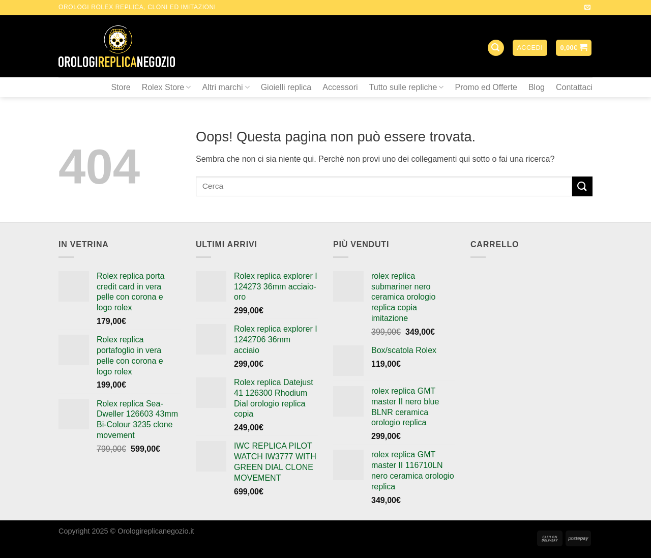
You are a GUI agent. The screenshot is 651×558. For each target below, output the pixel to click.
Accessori (340, 87)
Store (120, 87)
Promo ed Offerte (486, 87)
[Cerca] (496, 48)
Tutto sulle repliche (406, 87)
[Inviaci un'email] (587, 7)
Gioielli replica (286, 87)
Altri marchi (225, 87)
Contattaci (574, 87)
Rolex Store (166, 87)
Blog (536, 87)
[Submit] (582, 186)
